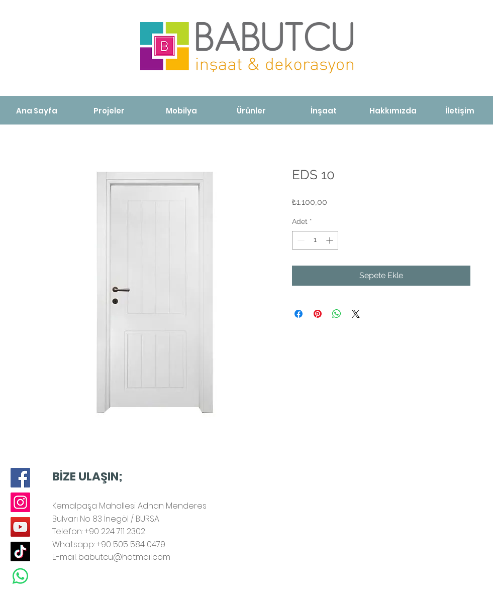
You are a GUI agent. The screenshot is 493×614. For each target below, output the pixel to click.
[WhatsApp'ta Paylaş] (337, 314)
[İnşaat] (323, 110)
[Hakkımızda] (393, 110)
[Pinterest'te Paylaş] (318, 314)
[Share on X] (356, 314)
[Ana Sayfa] (37, 110)
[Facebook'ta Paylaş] (298, 314)
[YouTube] (20, 527)
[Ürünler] (251, 110)
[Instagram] (20, 502)
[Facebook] (20, 477)
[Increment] (330, 240)
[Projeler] (109, 110)
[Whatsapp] (20, 576)
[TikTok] (20, 551)
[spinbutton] (315, 240)
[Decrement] (299, 240)
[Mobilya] (181, 110)
